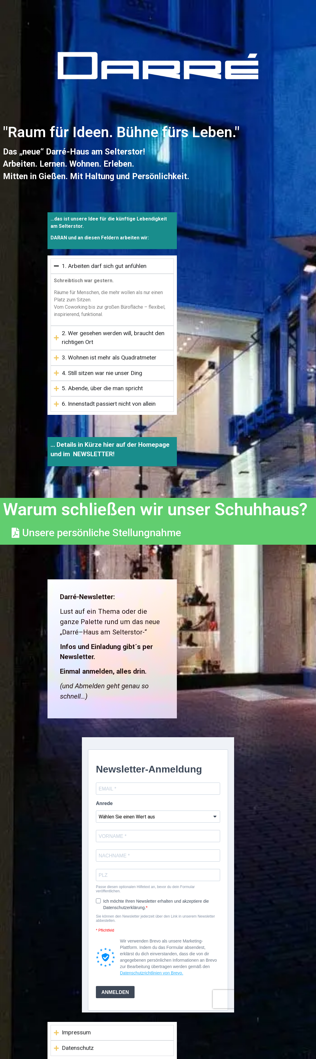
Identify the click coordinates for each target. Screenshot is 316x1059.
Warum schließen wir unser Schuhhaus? (155, 509)
